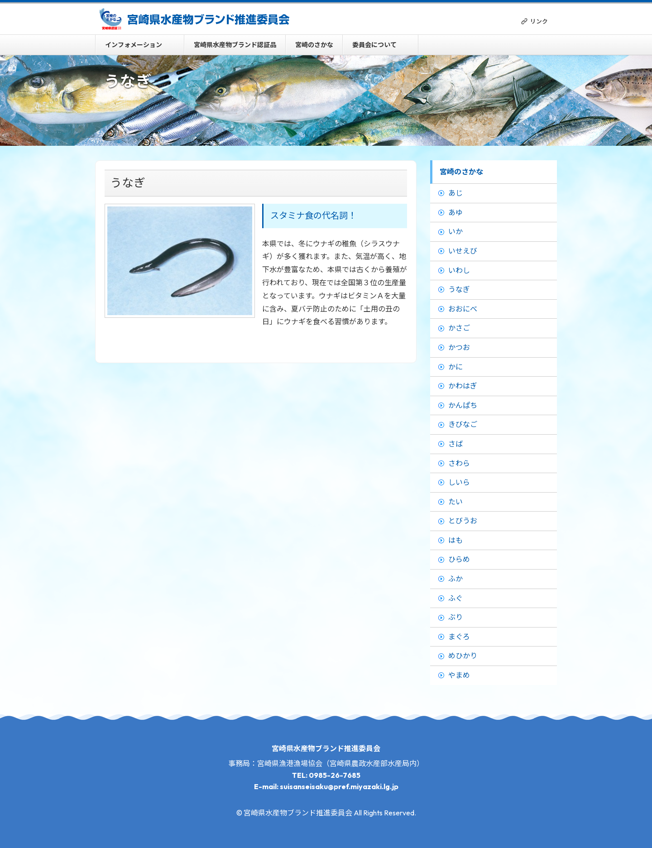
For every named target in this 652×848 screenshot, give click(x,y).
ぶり (455, 617)
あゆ (455, 212)
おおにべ (462, 308)
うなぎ (459, 289)
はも (455, 540)
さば (455, 443)
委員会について (374, 45)
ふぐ (455, 598)
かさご (459, 327)
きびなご (462, 424)
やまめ (459, 675)
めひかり (462, 655)
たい (455, 501)
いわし (459, 270)
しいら (459, 482)
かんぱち (462, 405)
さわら (459, 463)
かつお (459, 347)
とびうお (462, 520)
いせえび (462, 250)
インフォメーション (133, 45)
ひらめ (459, 559)
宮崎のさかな (314, 45)
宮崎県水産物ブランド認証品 (235, 45)
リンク (539, 21)
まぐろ (459, 636)
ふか (455, 578)
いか (455, 231)
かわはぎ (462, 385)
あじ (455, 192)
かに (455, 366)
